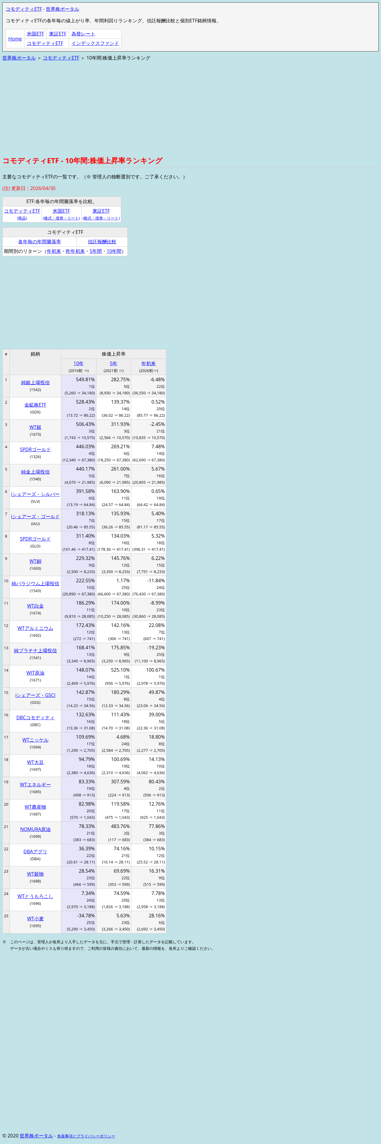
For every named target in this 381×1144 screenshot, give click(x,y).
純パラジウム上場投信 (35, 583)
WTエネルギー (35, 784)
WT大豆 (35, 762)
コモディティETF (24, 9)
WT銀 (35, 427)
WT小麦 (35, 918)
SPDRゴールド (35, 449)
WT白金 (35, 606)
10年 (79, 363)
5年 (113, 363)
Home (15, 38)
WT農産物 (35, 807)
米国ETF (35, 33)
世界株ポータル (62, 9)
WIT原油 (35, 673)
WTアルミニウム (35, 628)
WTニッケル (35, 740)
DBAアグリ (35, 851)
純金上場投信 (35, 472)
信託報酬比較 (102, 241)
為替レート (83, 33)
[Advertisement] (181, 108)
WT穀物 (35, 874)
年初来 (54, 251)
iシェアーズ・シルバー (35, 494)
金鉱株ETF (35, 404)
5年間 (96, 251)
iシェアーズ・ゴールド (35, 516)
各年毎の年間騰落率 (39, 241)
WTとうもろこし (35, 896)
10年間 (114, 251)
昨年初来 (75, 251)
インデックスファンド (95, 43)
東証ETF (57, 33)
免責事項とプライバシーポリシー (86, 1136)
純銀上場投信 (35, 382)
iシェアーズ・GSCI (35, 695)
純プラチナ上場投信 (35, 650)
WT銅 (35, 561)
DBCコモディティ (35, 717)
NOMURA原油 (35, 829)
